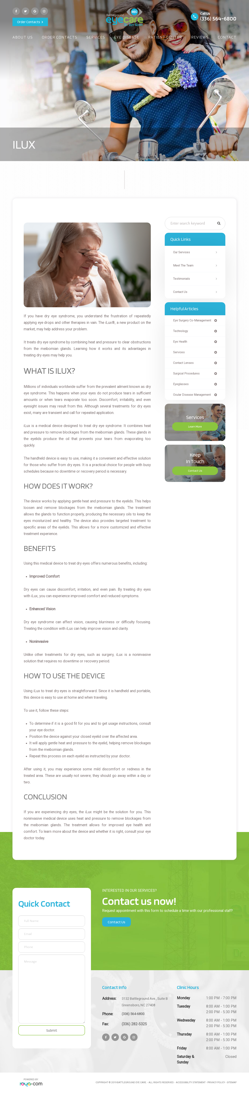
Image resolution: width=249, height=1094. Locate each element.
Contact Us (181, 292)
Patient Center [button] (165, 37)
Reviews (200, 37)
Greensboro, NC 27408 (147, 1001)
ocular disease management (194, 397)
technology (181, 331)
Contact (227, 37)
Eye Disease (126, 37)
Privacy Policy (216, 1082)
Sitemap (232, 1082)
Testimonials (182, 279)
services (179, 353)
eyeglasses (181, 386)
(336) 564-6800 (218, 18)
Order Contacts (28, 22)
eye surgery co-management (194, 320)
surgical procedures (188, 375)
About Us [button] (22, 37)
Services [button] (95, 37)
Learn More (195, 429)
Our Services (182, 252)
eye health (181, 342)
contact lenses (184, 364)
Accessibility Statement (191, 1082)
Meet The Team (184, 265)
